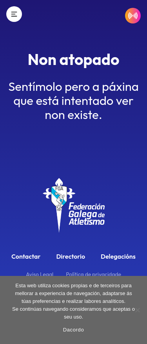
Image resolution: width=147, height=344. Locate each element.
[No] (137, 310)
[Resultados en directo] (133, 15)
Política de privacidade (93, 274)
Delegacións (118, 256)
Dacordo (73, 330)
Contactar (25, 256)
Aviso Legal (39, 274)
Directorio (70, 256)
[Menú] (14, 14)
